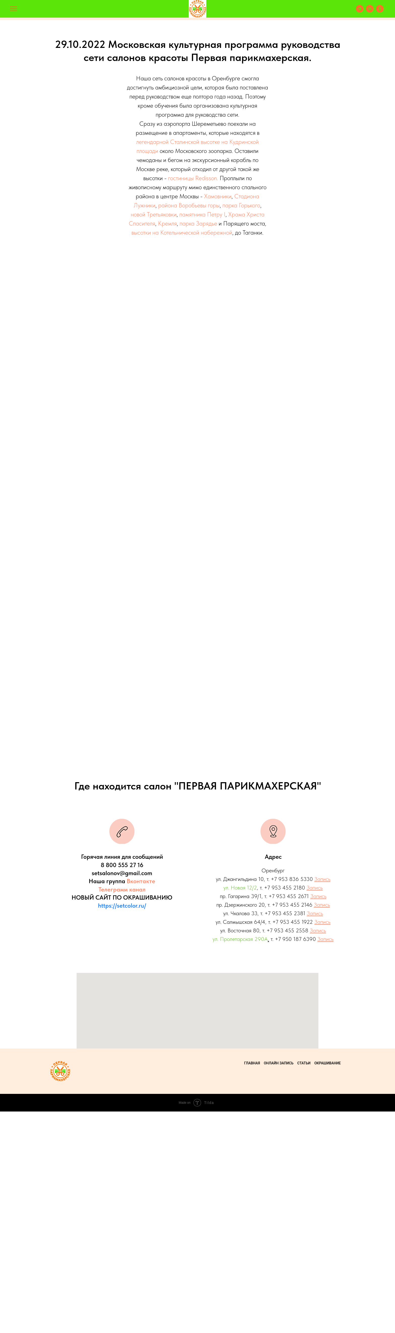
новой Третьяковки (154, 214)
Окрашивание (327, 1285)
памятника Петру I (202, 214)
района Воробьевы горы (189, 205)
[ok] (380, 11)
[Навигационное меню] (13, 8)
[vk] (370, 11)
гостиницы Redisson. (193, 178)
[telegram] (360, 11)
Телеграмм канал (122, 1111)
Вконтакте (141, 1102)
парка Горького (241, 205)
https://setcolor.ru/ (122, 1127)
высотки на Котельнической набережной (181, 232)
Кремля (167, 223)
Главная (252, 1285)
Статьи (304, 1285)
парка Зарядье (198, 223)
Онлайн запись (278, 1285)
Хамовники (218, 196)
